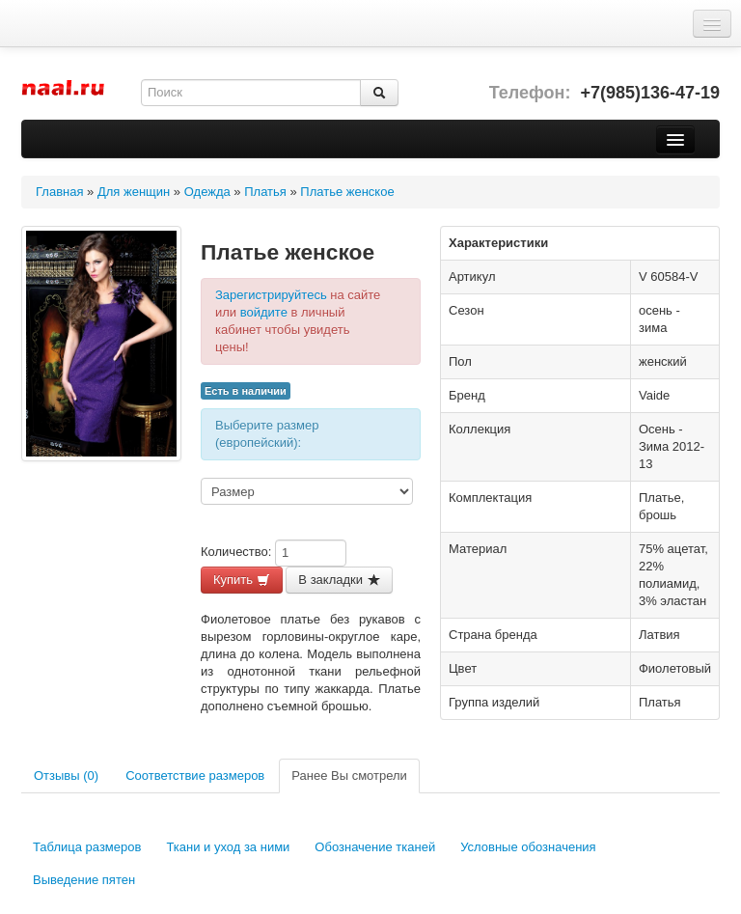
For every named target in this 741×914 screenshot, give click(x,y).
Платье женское (347, 191)
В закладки (338, 579)
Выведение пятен (84, 879)
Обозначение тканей (375, 847)
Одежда (207, 191)
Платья (265, 191)
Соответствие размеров (194, 775)
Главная (59, 191)
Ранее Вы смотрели (349, 775)
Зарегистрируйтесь (271, 295)
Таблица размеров (87, 847)
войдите (264, 312)
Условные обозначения (527, 847)
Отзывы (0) (66, 775)
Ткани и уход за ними (227, 847)
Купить (241, 579)
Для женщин (133, 191)
